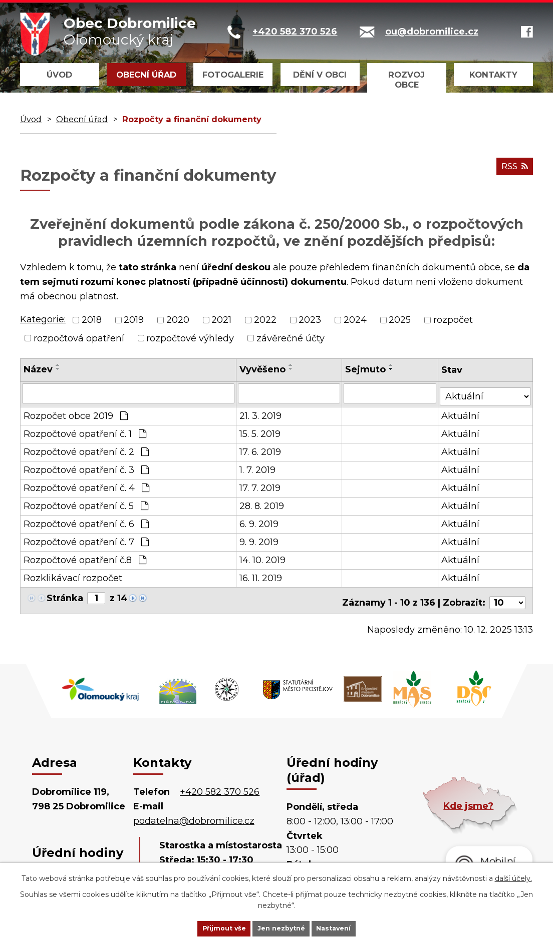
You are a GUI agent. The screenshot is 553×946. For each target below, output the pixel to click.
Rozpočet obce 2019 (76, 412)
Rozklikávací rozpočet (73, 575)
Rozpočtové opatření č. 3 (86, 466)
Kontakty (493, 75)
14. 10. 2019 (263, 557)
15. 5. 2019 (260, 430)
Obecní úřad (146, 75)
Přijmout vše (208, 927)
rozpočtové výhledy (190, 337)
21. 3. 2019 (261, 412)
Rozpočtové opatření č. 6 (86, 521)
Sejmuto (366, 369)
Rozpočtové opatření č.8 (85, 557)
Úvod (59, 75)
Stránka (65, 595)
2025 (400, 319)
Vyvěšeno (263, 369)
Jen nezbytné (281, 927)
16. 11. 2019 (261, 575)
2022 (265, 319)
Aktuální (461, 412)
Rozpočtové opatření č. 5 (86, 503)
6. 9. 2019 (259, 521)
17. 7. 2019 (260, 485)
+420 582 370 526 (219, 784)
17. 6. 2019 (261, 448)
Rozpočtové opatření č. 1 (85, 430)
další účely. (513, 876)
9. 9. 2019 (259, 539)
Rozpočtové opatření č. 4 (86, 485)
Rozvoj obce (406, 80)
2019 (134, 319)
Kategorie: (43, 319)
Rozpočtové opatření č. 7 (86, 539)
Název (38, 369)
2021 (221, 319)
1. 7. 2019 (258, 466)
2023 (310, 319)
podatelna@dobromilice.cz (193, 813)
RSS (512, 170)
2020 (177, 319)
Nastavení (350, 927)
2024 (355, 319)
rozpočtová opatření (79, 337)
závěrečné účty (290, 337)
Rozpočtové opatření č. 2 (86, 448)
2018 (92, 319)
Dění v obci (320, 75)
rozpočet (453, 319)
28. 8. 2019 (262, 503)
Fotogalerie (232, 75)
